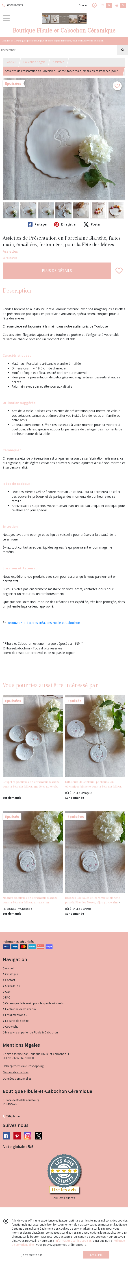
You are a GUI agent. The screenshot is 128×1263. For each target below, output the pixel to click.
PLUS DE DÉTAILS (57, 270)
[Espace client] (94, 5)
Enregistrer (65, 224)
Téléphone (11, 1116)
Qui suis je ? (11, 986)
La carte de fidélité (16, 1021)
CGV (7, 992)
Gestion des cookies (15, 1072)
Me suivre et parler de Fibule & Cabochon (30, 1032)
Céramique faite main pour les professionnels (33, 1003)
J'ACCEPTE (96, 1255)
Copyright (10, 1027)
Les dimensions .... (15, 1015)
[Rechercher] (122, 50)
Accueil (11, 62)
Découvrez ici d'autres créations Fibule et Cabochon (43, 623)
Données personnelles (17, 1079)
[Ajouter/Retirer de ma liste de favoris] (119, 270)
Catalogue (10, 974)
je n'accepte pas (32, 1255)
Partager (37, 224)
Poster (91, 224)
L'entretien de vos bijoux (19, 1009)
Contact (84, 5)
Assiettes (58, 62)
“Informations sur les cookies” (73, 1241)
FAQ (7, 997)
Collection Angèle (34, 62)
